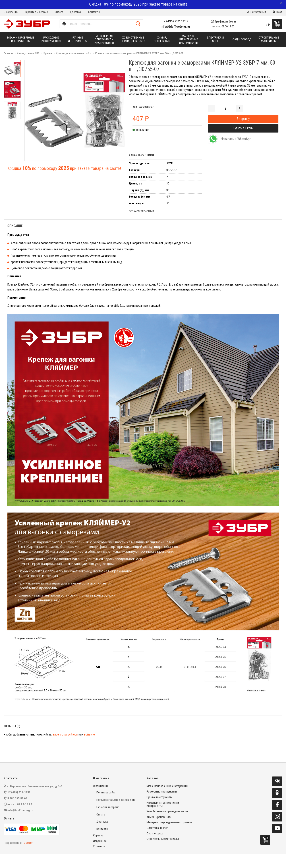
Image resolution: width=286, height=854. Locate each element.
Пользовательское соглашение (115, 799)
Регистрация (256, 12)
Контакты (94, 12)
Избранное (99, 841)
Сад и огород (155, 833)
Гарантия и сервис (36, 12)
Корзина (98, 835)
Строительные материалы (163, 838)
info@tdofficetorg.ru (175, 27)
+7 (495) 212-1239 (175, 21)
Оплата (58, 12)
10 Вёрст (27, 842)
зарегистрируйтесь (65, 734)
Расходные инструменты (162, 791)
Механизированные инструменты (167, 786)
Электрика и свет (157, 827)
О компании (11, 12)
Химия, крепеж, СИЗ (159, 817)
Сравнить (99, 846)
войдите (89, 734)
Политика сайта (106, 792)
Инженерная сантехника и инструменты (163, 804)
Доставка (75, 12)
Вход (277, 12)
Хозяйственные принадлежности (167, 811)
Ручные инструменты (159, 797)
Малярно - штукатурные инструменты (169, 822)
